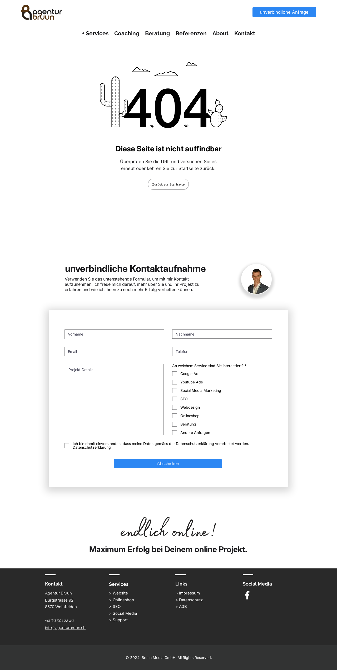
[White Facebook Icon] (247, 595)
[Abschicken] (168, 463)
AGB (183, 606)
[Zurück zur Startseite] (168, 184)
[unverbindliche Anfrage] (284, 12)
